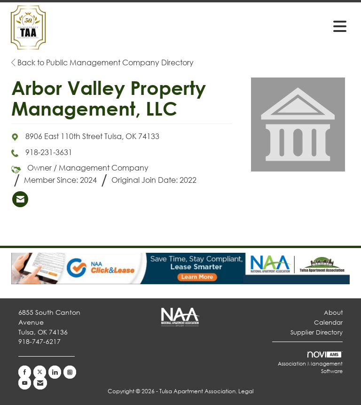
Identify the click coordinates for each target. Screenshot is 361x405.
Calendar (328, 323)
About (333, 313)
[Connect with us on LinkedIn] (54, 372)
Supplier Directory (316, 332)
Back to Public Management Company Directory (102, 62)
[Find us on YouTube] (24, 382)
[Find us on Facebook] (24, 372)
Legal (245, 391)
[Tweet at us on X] (39, 372)
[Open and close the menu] (236, 26)
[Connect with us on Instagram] (69, 372)
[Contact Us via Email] (40, 382)
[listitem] (20, 199)
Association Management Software (310, 363)
